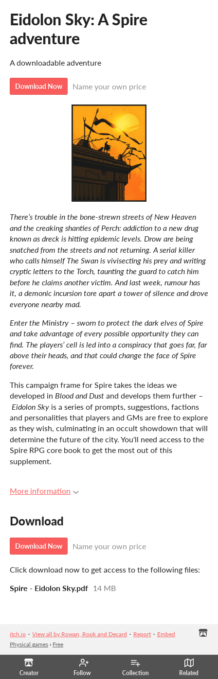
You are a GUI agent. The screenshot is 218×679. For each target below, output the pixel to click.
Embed (166, 634)
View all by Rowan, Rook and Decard (79, 634)
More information (44, 490)
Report (142, 634)
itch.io (18, 634)
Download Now (38, 86)
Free (58, 644)
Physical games (29, 644)
